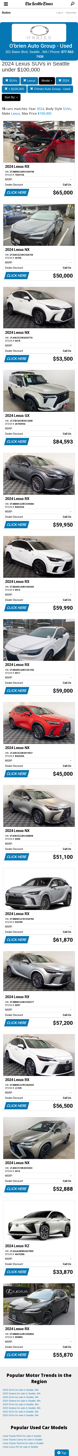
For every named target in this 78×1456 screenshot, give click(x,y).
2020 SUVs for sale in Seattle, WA (21, 1415)
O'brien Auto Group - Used (50, 89)
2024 (63, 80)
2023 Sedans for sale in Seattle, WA (21, 1408)
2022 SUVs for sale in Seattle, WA (21, 1411)
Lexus (29, 80)
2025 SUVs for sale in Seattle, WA (21, 1390)
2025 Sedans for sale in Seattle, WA (21, 1393)
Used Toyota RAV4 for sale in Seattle (22, 1436)
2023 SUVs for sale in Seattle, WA (21, 1404)
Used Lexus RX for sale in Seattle (20, 1446)
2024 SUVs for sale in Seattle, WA (21, 1397)
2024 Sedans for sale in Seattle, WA (21, 1400)
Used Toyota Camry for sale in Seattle (22, 1439)
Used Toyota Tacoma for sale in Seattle (23, 1443)
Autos (6, 12)
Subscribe (71, 12)
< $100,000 (14, 89)
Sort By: (11, 97)
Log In (59, 12)
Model (47, 80)
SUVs (11, 80)
